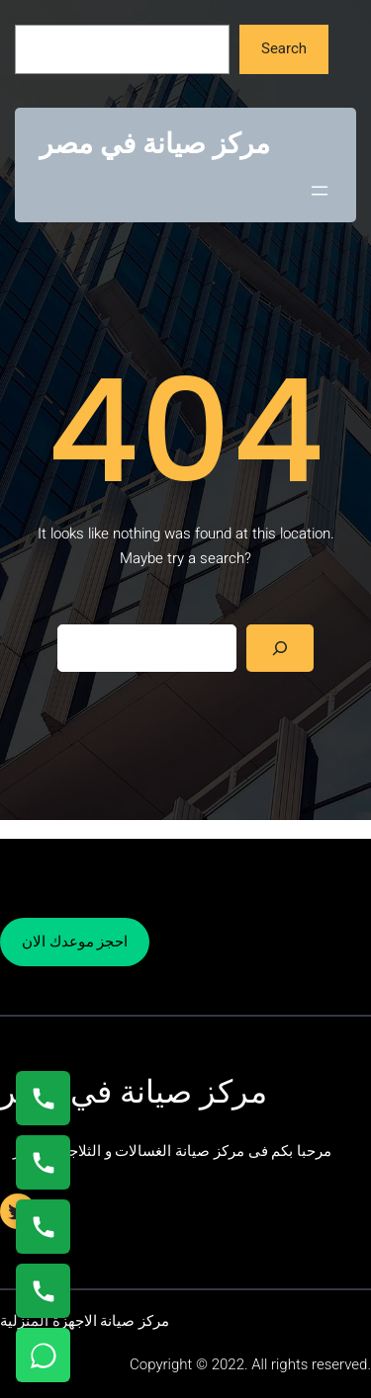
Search (284, 48)
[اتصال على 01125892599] (43, 1291)
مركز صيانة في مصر (155, 143)
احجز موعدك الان (75, 941)
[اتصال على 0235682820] (43, 1162)
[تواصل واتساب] (43, 1355)
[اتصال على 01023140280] (43, 1226)
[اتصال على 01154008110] (43, 1098)
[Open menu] (319, 191)
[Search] (280, 648)
